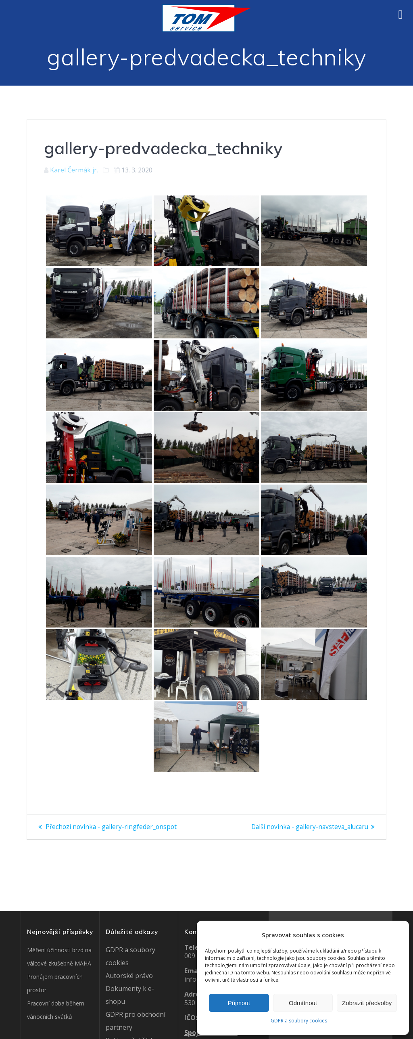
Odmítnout (303, 1002)
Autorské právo (129, 975)
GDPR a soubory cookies (299, 1020)
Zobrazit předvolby (367, 1002)
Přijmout (239, 1002)
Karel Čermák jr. (74, 170)
